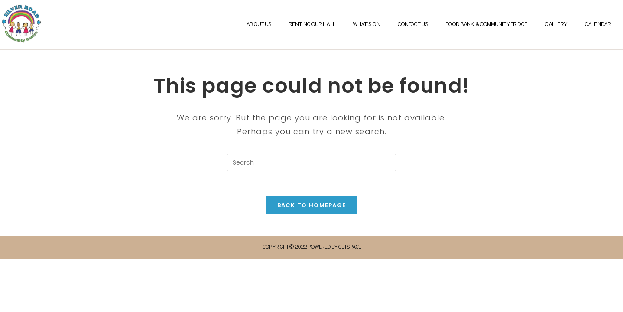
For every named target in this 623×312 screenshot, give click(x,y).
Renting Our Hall (312, 24)
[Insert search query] (311, 162)
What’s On (366, 24)
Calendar (597, 24)
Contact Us (412, 24)
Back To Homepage (311, 206)
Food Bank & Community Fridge (486, 24)
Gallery (556, 24)
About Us (258, 24)
